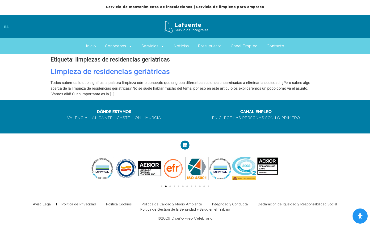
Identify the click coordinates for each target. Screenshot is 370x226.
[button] (161, 186)
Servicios (152, 46)
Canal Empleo (244, 46)
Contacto (275, 46)
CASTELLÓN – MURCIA (139, 117)
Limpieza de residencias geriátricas (110, 71)
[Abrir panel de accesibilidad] (360, 216)
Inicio (91, 46)
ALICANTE (102, 117)
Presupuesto (210, 46)
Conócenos (118, 46)
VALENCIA (77, 117)
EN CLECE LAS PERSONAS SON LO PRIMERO (256, 117)
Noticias (181, 46)
